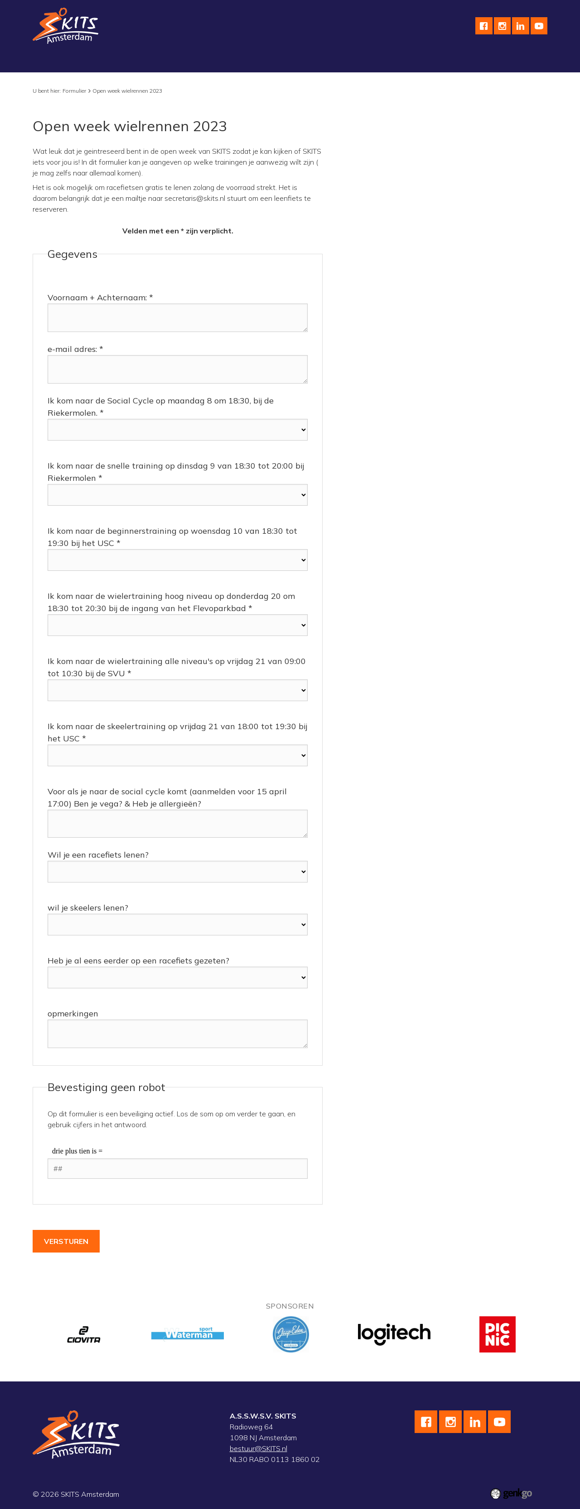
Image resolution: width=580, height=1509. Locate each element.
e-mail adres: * (75, 349)
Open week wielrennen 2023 (127, 90)
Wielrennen (156, 61)
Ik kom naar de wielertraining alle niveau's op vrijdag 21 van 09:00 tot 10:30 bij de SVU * (177, 667)
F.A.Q (479, 61)
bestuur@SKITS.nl (258, 1448)
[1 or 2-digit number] (178, 1168)
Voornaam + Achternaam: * (100, 297)
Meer (512, 61)
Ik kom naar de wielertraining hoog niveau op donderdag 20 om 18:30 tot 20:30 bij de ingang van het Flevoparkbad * (171, 602)
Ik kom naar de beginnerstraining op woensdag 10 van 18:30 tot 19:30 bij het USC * (172, 537)
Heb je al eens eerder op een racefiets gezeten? (138, 960)
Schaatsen (105, 61)
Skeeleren (206, 61)
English (405, 61)
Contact (444, 61)
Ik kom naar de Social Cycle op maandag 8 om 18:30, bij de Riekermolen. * (161, 406)
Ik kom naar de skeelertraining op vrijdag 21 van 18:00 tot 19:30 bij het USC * (177, 732)
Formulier (74, 90)
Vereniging (57, 61)
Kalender (316, 61)
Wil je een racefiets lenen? (98, 854)
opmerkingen (73, 1013)
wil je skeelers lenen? (88, 907)
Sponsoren (361, 61)
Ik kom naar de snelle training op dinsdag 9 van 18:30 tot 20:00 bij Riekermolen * (176, 471)
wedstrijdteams (262, 61)
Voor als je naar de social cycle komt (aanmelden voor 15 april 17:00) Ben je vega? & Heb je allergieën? (167, 797)
